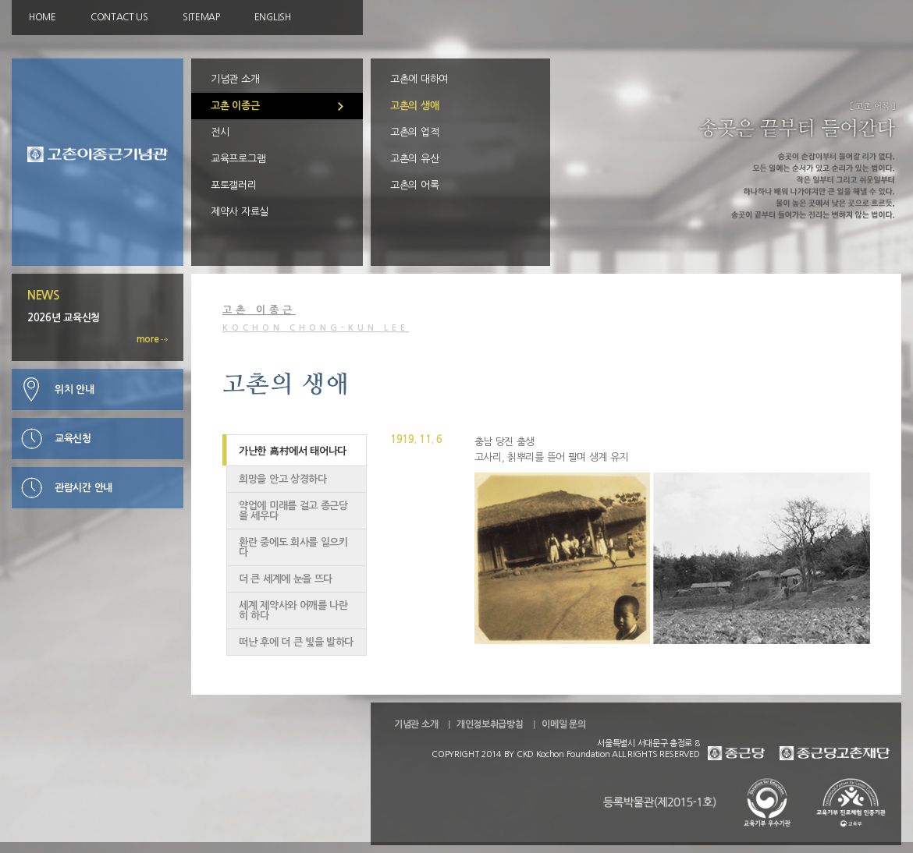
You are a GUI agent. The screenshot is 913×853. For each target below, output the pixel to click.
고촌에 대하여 (419, 79)
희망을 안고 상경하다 (283, 479)
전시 (220, 132)
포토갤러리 (234, 185)
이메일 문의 (563, 724)
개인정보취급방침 (490, 724)
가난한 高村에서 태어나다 (292, 451)
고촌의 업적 (414, 132)
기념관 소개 (235, 79)
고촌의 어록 (414, 185)
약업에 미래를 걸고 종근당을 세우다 (293, 511)
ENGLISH (272, 17)
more (153, 339)
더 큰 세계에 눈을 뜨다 (285, 579)
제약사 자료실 (239, 212)
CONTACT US (119, 17)
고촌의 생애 (414, 106)
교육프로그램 (238, 159)
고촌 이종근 (235, 106)
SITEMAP (201, 17)
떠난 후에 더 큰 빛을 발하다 (296, 642)
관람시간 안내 (83, 488)
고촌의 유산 (414, 159)
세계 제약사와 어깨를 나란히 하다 (293, 610)
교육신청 (73, 439)
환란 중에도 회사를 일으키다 (293, 547)
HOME (42, 17)
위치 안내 (74, 389)
